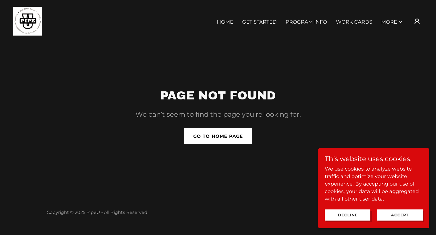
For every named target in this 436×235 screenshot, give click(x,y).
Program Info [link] (306, 22)
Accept (400, 215)
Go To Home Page (218, 136)
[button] (392, 22)
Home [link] (225, 22)
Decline (348, 215)
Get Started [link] (259, 22)
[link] (27, 21)
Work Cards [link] (354, 22)
